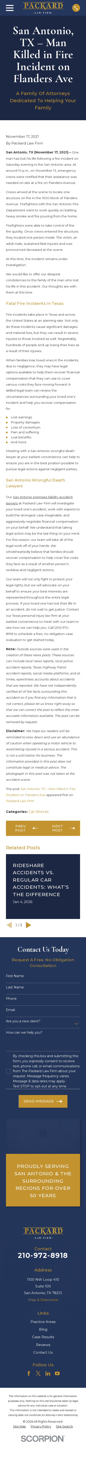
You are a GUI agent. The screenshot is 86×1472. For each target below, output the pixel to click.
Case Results (43, 1337)
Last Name (15, 987)
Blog (43, 1329)
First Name (15, 976)
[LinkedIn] (47, 1373)
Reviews (43, 1345)
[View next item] (28, 925)
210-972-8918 (43, 1255)
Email (10, 1010)
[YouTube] (57, 1373)
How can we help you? (24, 1033)
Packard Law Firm (20, 801)
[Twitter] (38, 1373)
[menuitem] (19, 1426)
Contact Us (43, 1352)
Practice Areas (43, 1321)
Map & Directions (43, 1300)
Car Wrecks (38, 811)
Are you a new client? (23, 1021)
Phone (11, 999)
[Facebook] (28, 1373)
